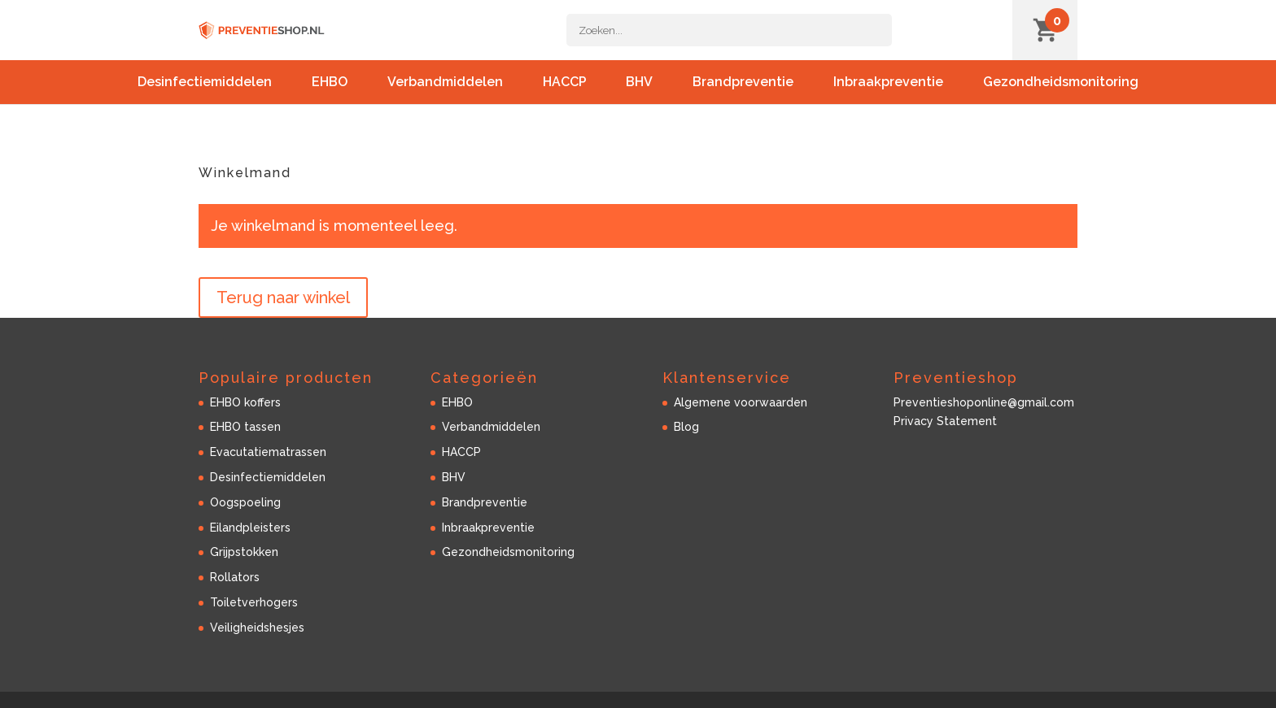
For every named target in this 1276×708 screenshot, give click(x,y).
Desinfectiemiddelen (205, 99)
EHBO (329, 99)
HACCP (565, 99)
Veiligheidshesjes (257, 627)
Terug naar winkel (283, 297)
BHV (639, 99)
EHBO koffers (245, 402)
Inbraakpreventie (888, 99)
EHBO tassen (245, 426)
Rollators (235, 577)
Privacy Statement (945, 421)
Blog (686, 426)
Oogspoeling (245, 502)
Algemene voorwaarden (740, 402)
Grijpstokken (244, 551)
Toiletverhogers (254, 602)
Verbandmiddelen (445, 99)
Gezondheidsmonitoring (1060, 99)
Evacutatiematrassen (268, 451)
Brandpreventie (743, 99)
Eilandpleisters (250, 527)
